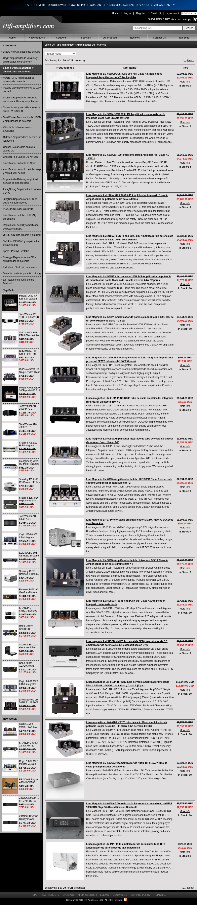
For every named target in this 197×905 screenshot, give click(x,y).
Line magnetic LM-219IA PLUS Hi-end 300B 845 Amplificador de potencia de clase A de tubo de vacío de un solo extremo (129, 238)
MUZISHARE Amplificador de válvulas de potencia (18, 79)
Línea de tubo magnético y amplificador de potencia (18, 70)
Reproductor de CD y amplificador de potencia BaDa (21, 227)
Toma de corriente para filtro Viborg (22, 273)
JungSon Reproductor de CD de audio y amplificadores (20, 201)
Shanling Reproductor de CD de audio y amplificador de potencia (20, 99)
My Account (172, 13)
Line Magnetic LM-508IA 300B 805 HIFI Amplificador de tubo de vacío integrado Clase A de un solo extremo (125, 116)
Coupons (61, 37)
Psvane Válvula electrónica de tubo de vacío (22, 89)
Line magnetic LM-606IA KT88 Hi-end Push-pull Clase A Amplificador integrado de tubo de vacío (125, 602)
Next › (190, 60)
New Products (37, 37)
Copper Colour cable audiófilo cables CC (19, 149)
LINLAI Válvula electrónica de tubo (21, 51)
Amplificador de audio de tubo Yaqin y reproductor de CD (22, 171)
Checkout (156, 13)
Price (185, 67)
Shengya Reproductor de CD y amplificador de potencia (19, 259)
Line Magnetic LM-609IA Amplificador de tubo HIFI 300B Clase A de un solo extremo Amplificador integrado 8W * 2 (129, 481)
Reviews (135, 37)
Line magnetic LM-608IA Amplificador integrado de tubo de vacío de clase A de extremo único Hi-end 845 (129, 440)
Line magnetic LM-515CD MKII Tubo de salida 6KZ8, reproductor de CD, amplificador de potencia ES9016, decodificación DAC (127, 643)
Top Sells (184, 37)
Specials (86, 37)
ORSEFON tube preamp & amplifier (22, 235)
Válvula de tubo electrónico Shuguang (17, 129)
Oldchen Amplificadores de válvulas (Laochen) (22, 139)
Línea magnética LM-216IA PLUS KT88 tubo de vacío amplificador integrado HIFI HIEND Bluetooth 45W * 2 (129, 400)
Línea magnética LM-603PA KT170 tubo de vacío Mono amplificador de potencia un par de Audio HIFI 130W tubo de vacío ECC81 (126, 724)
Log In (127, 13)
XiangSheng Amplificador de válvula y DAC (22, 191)
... (185, 60)
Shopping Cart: (159, 19)
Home (115, 13)
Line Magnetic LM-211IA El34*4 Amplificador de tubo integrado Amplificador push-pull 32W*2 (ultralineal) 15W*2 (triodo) (129, 359)
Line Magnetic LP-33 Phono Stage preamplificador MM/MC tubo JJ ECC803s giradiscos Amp (129, 521)
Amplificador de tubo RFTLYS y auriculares (20, 217)
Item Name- (130, 67)
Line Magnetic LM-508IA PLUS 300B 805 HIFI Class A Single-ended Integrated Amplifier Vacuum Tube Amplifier (124, 75)
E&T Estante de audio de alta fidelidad (18, 281)
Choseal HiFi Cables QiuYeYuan (20, 157)
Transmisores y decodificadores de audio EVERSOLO (21, 109)
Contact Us (159, 37)
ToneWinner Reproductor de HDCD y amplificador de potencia (22, 119)
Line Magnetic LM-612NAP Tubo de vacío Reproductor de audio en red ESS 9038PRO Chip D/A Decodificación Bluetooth (129, 805)
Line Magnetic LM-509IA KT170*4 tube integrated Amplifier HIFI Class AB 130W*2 (127, 156)
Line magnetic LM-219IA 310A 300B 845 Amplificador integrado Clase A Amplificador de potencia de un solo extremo (127, 197)
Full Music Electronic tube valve (20, 267)
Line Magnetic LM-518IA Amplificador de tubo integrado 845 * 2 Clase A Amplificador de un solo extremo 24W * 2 (127, 562)
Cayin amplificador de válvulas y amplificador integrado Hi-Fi (20, 60)
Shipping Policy (140, 895)
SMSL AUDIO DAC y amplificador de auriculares (21, 243)
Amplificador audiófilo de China (19, 163)
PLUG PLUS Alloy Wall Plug (18, 209)
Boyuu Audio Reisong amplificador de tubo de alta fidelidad (21, 181)
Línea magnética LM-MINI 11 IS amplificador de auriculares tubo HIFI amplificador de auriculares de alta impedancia (125, 846)
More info (185, 81)
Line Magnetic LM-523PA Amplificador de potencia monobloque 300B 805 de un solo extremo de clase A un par (129, 319)
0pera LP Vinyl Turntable (16, 251)
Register (140, 13)
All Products (110, 37)
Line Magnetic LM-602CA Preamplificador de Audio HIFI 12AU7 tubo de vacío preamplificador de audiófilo (126, 765)
